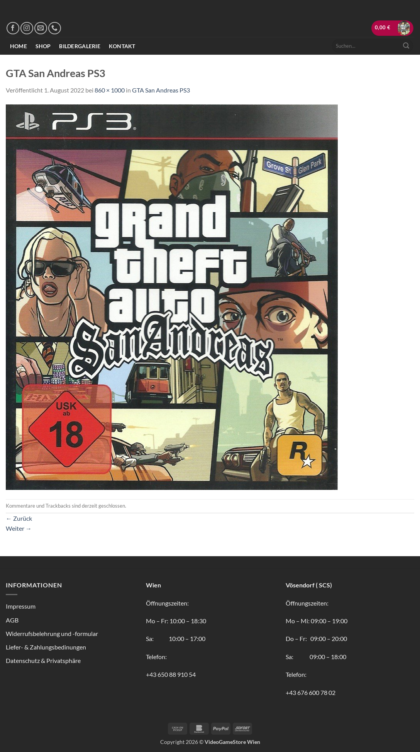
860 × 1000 (110, 90)
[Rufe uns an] (54, 28)
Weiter (19, 528)
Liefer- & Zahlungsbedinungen (46, 647)
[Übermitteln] (406, 45)
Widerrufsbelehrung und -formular (52, 633)
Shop (43, 46)
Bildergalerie (79, 46)
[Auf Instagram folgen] (26, 28)
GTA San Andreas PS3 (161, 90)
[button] (392, 27)
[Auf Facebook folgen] (13, 28)
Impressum (21, 606)
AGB (12, 620)
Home (18, 46)
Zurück (19, 518)
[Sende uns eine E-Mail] (40, 28)
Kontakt (122, 46)
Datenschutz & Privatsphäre (43, 660)
